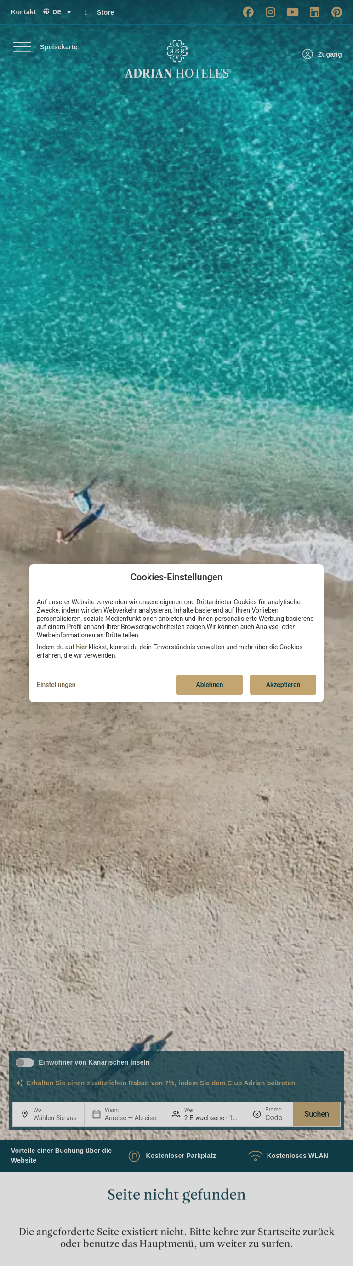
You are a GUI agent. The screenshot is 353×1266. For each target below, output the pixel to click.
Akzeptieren (283, 684)
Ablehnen (209, 684)
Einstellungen (56, 684)
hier (81, 647)
